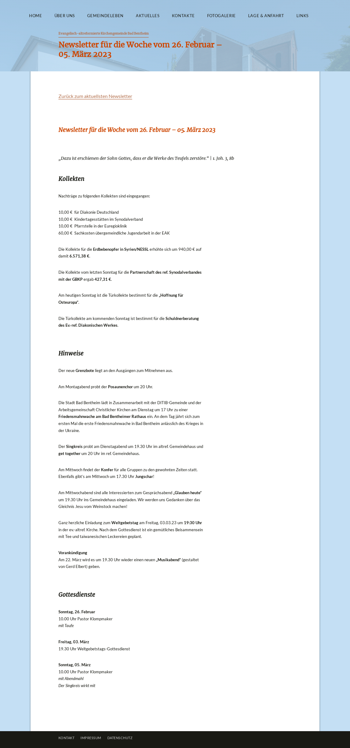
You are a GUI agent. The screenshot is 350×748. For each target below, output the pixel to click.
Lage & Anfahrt (266, 15)
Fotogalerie (221, 15)
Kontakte (183, 15)
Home (35, 15)
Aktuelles (148, 15)
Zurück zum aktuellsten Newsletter (95, 96)
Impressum (90, 738)
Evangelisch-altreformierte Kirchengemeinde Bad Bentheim (103, 34)
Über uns (64, 15)
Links (302, 15)
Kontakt (66, 738)
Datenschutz (120, 738)
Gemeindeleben (105, 15)
